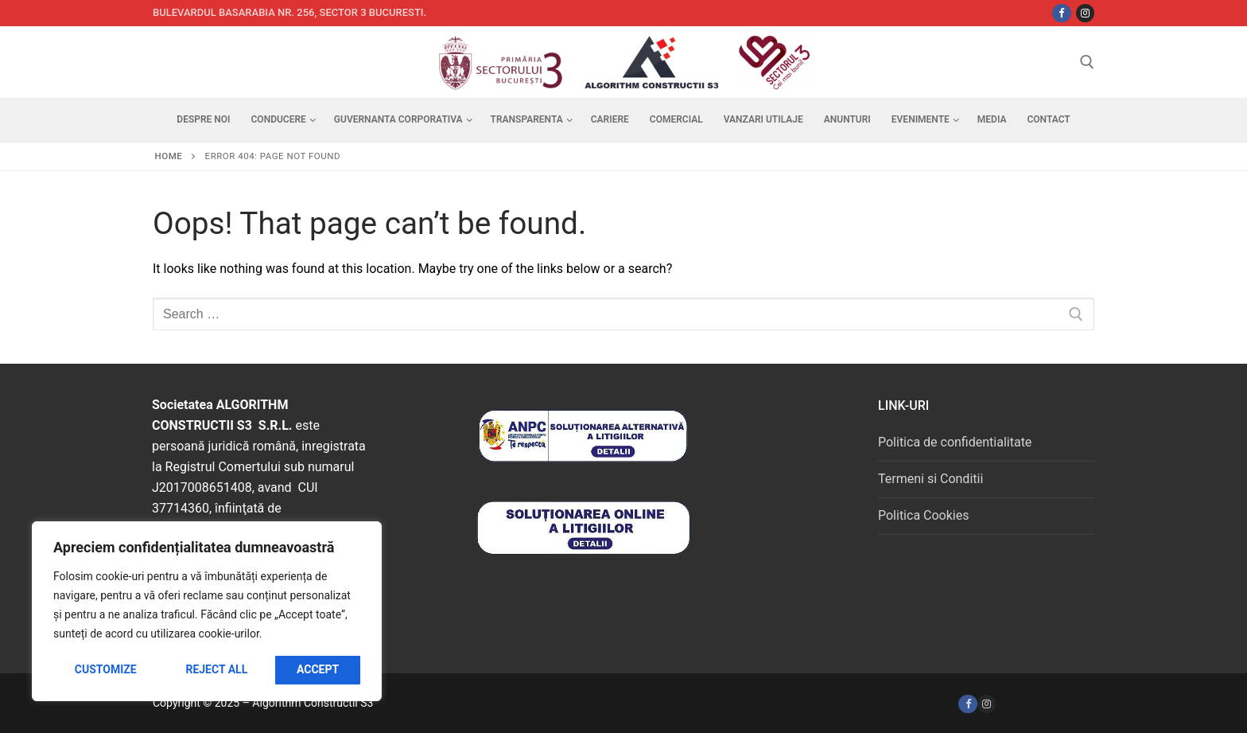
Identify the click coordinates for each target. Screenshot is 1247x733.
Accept (318, 669)
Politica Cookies (923, 515)
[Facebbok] (1061, 13)
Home (169, 156)
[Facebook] (967, 704)
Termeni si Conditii (930, 478)
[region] (207, 611)
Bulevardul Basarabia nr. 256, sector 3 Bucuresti (288, 12)
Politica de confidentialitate (954, 442)
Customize (106, 669)
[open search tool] (1087, 62)
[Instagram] (1085, 13)
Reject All (216, 669)
